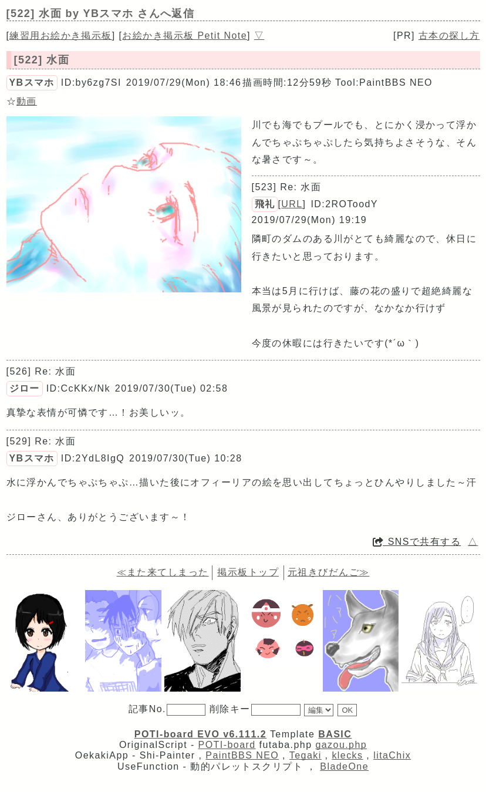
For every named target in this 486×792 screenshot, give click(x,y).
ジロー (24, 388)
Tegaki (305, 755)
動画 (26, 101)
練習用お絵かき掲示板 (60, 36)
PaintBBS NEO (242, 755)
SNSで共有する (417, 542)
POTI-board (227, 745)
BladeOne (344, 766)
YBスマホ (32, 82)
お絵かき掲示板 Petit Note (184, 36)
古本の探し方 (449, 36)
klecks (347, 755)
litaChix (392, 755)
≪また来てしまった (163, 572)
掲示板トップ (248, 572)
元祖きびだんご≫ (329, 572)
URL (291, 204)
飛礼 (265, 204)
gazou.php (341, 745)
